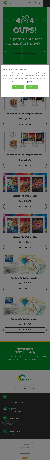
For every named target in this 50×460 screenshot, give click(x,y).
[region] (25, 81)
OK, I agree (32, 86)
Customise (21, 92)
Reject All (17, 86)
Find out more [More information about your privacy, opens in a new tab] (31, 81)
